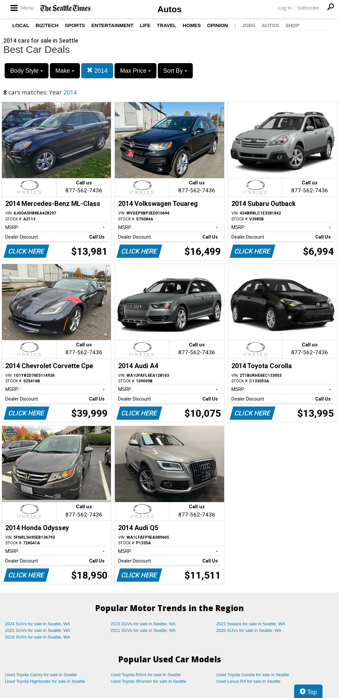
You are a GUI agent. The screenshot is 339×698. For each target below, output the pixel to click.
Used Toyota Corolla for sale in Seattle (252, 674)
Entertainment (112, 25)
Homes (192, 25)
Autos (169, 9)
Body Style (26, 70)
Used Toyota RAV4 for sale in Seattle (146, 674)
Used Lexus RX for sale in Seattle (248, 681)
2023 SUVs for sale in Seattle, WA (143, 623)
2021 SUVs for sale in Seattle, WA (143, 630)
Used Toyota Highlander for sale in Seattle (45, 681)
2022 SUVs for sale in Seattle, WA (37, 630)
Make (64, 70)
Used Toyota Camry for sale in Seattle (41, 674)
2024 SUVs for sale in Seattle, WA (37, 623)
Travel (166, 25)
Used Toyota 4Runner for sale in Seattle (148, 681)
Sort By (175, 70)
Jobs (248, 25)
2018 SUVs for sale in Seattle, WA (37, 637)
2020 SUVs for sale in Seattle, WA (249, 630)
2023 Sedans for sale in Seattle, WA (250, 623)
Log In (285, 8)
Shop (292, 25)
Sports (75, 25)
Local (20, 25)
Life (145, 25)
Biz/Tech (47, 25)
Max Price (135, 70)
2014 (97, 70)
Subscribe (308, 8)
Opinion (217, 25)
